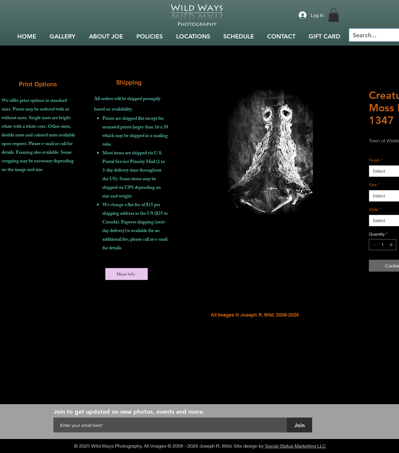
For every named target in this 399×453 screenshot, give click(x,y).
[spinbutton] (382, 244)
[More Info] (126, 274)
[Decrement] (373, 244)
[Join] (299, 425)
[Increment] (391, 244)
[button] (333, 15)
